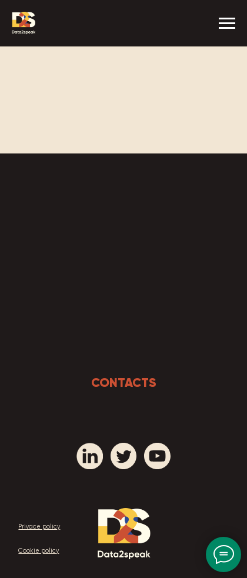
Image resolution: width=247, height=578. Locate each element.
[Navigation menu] (227, 23)
